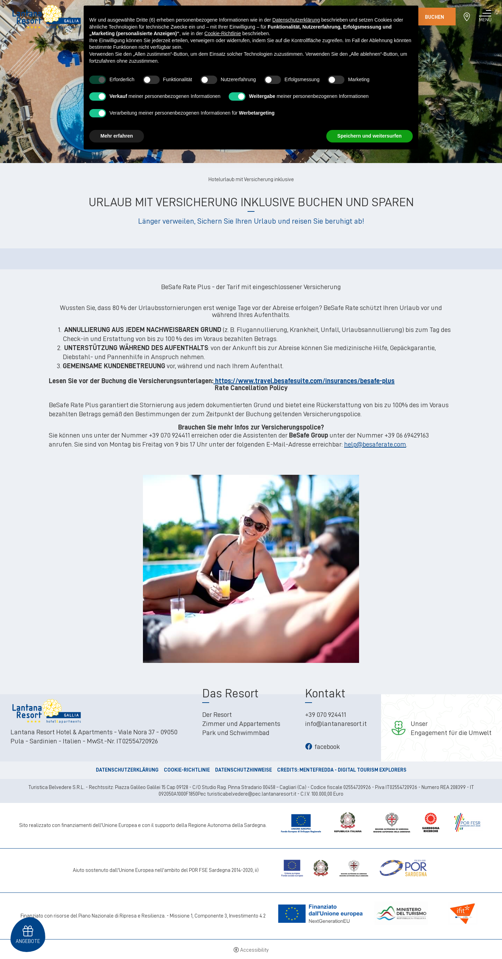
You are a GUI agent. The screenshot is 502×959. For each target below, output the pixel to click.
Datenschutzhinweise (243, 770)
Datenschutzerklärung (127, 770)
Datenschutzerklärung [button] (296, 20)
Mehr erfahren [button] (116, 136)
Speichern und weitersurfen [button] (369, 136)
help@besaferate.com (375, 444)
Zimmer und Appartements (241, 723)
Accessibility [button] (254, 950)
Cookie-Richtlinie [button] (222, 33)
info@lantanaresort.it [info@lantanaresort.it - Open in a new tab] (336, 723)
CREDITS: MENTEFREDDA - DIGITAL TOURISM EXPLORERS (341, 770)
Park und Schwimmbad (235, 732)
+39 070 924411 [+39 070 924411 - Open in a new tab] (325, 714)
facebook (322, 746)
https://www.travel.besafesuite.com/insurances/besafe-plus (304, 380)
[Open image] (251, 567)
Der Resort (217, 714)
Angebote (28, 940)
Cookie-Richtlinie (187, 770)
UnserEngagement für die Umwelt (451, 728)
